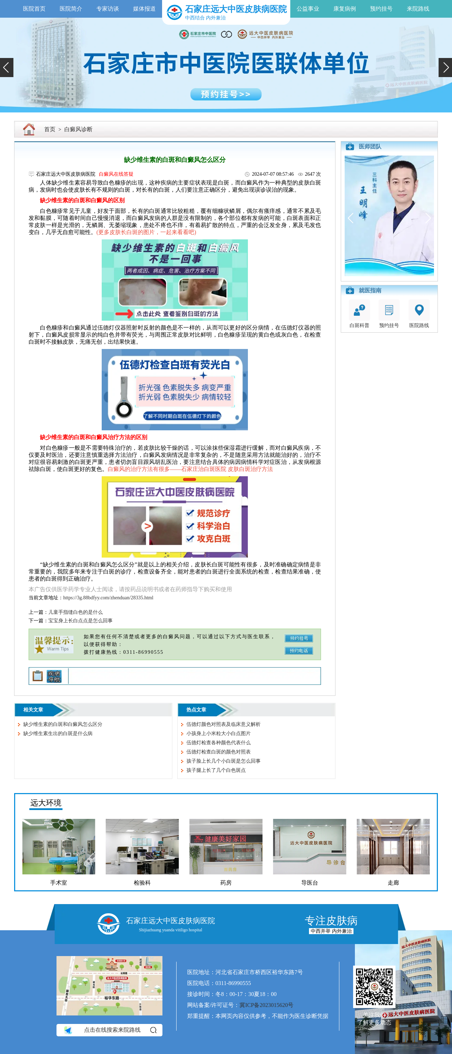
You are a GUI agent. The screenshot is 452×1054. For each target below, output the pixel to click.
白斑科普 (359, 313)
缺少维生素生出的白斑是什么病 (58, 733)
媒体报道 (144, 9)
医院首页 (34, 9)
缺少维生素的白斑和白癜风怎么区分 (62, 724)
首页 (49, 129)
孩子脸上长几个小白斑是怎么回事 (223, 761)
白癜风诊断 (78, 129)
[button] (6, 67)
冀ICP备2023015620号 (266, 1005)
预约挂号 (381, 9)
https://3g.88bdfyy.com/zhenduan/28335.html (108, 597)
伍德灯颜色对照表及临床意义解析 (223, 724)
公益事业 (308, 9)
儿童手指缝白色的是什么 (75, 612)
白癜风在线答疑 (116, 174)
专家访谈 (107, 9)
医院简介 (71, 9)
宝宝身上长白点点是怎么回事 (80, 620)
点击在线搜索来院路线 (109, 1030)
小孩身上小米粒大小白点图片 (218, 733)
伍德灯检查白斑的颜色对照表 (218, 752)
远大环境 (45, 802)
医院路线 (419, 313)
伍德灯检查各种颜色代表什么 (218, 742)
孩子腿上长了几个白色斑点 (216, 770)
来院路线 (418, 9)
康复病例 (344, 9)
